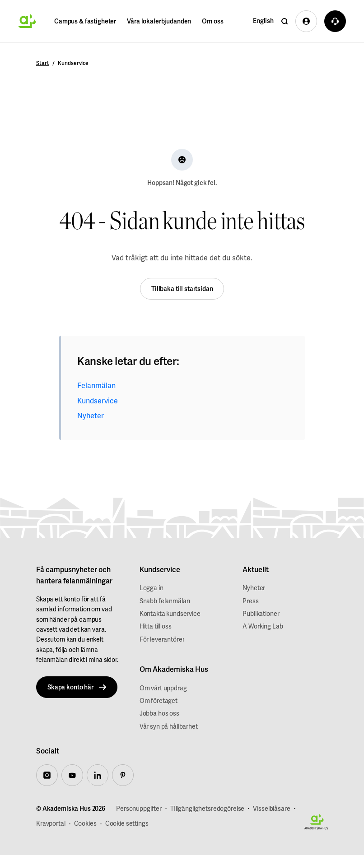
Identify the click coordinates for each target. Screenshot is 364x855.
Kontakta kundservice (170, 614)
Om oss (212, 21)
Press (250, 601)
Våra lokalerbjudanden (159, 21)
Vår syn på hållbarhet (169, 726)
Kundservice (97, 401)
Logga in (151, 588)
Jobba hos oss (159, 713)
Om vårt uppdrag (163, 688)
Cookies (85, 823)
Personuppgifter (139, 808)
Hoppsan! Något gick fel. (182, 183)
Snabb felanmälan (165, 601)
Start (42, 63)
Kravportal (50, 823)
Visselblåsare (271, 808)
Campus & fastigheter (85, 21)
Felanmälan (96, 385)
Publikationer (261, 614)
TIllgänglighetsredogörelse (207, 808)
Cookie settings (127, 823)
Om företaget (158, 701)
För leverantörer (162, 639)
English (263, 21)
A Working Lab (263, 626)
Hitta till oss (156, 626)
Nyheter (90, 416)
